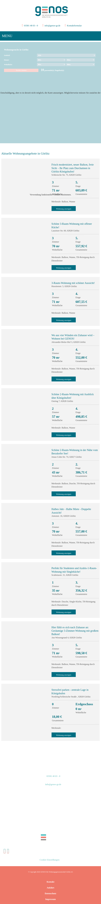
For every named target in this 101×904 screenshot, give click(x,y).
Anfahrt (50, 887)
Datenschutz (50, 893)
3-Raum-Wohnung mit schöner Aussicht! (73, 283)
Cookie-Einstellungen (49, 860)
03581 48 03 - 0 (30, 25)
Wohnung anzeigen (63, 268)
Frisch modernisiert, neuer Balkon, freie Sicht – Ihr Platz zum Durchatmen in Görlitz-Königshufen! (73, 168)
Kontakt (50, 882)
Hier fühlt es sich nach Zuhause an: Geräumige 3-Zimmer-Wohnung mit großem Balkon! (75, 631)
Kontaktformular (74, 25)
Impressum (50, 899)
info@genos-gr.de (52, 25)
